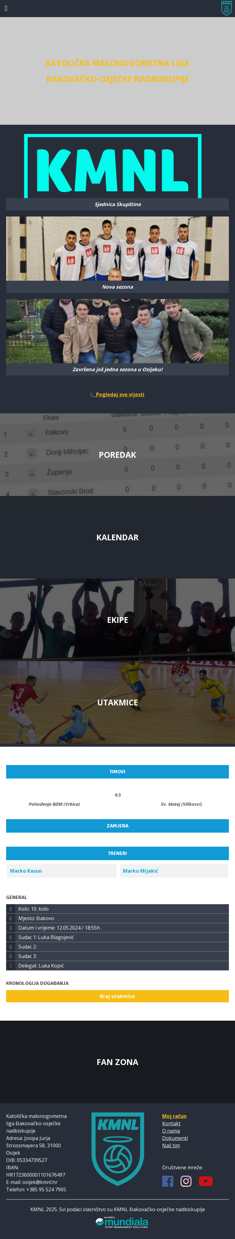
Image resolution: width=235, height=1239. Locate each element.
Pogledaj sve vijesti (117, 394)
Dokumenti (175, 1138)
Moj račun (174, 1116)
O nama (171, 1130)
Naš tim (171, 1145)
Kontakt (171, 1123)
